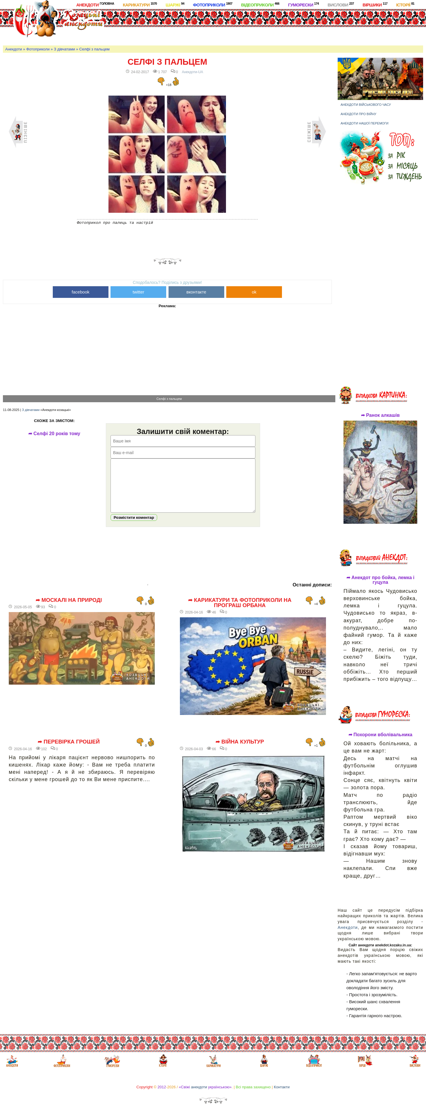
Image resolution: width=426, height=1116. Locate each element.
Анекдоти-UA (192, 72)
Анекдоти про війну (358, 114)
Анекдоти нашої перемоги (364, 123)
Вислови (340, 4)
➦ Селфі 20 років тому (57, 433)
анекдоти (199, 1087)
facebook (81, 291)
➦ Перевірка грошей (69, 750)
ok (254, 291)
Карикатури (140, 4)
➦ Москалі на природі (69, 608)
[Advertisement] (235, 26)
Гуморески (303, 4)
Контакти (282, 1087)
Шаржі (175, 4)
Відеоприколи (260, 4)
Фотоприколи (212, 4)
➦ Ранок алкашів (380, 415)
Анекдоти (95, 4)
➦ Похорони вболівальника (380, 734)
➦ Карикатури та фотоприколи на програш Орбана (240, 611)
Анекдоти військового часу (366, 104)
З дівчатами (64, 49)
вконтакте (196, 291)
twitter (138, 291)
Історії (405, 4)
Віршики (375, 4)
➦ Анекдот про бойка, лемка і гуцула (380, 580)
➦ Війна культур (239, 750)
